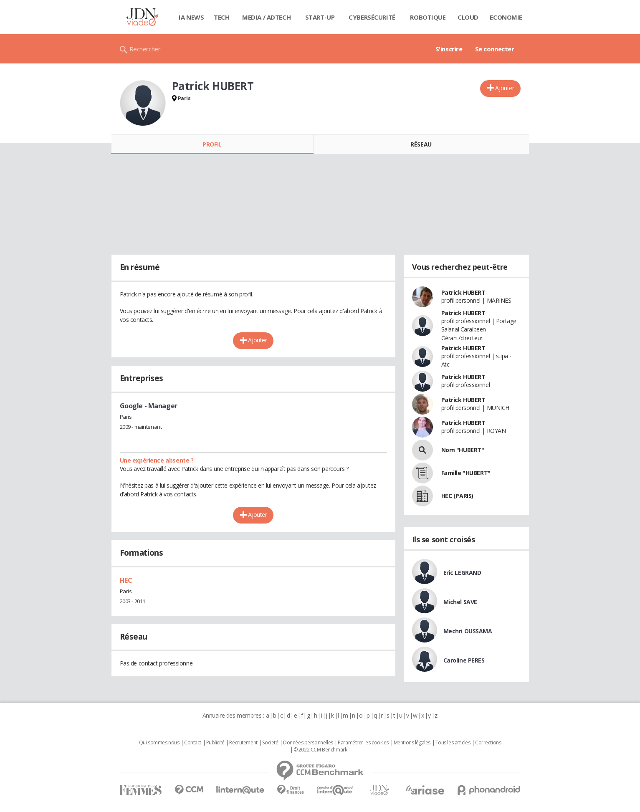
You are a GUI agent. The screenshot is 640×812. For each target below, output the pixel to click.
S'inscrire (449, 49)
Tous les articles (453, 743)
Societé (270, 743)
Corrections (488, 743)
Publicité (215, 743)
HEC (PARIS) (457, 496)
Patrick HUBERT (463, 292)
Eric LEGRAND (462, 573)
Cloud (468, 17)
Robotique (427, 17)
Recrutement (243, 743)
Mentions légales (412, 743)
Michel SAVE (460, 602)
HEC (126, 580)
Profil (211, 144)
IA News (191, 17)
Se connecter (494, 49)
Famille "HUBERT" (466, 473)
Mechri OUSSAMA (467, 631)
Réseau (420, 144)
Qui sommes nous (159, 743)
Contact (192, 743)
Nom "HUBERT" (462, 450)
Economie (506, 17)
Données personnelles (308, 743)
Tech (221, 17)
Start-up (320, 17)
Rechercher (145, 49)
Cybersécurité (372, 17)
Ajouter (504, 88)
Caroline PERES (464, 660)
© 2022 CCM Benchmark (320, 750)
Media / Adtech (266, 17)
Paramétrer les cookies (363, 743)
